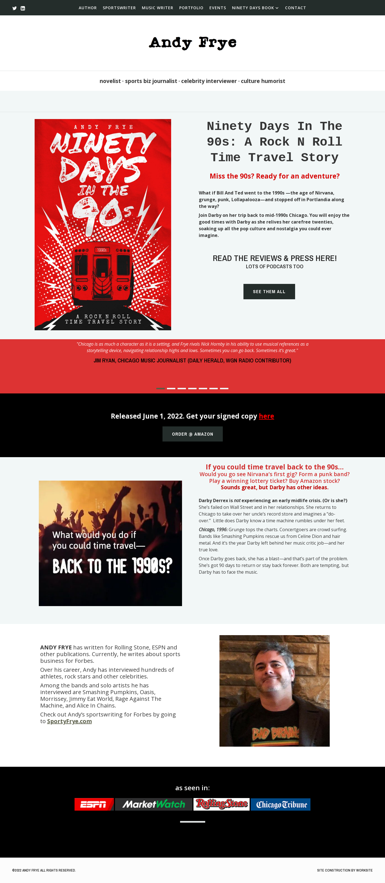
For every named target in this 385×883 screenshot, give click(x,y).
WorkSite (364, 870)
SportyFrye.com (69, 721)
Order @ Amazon (192, 434)
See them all (269, 291)
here (266, 416)
